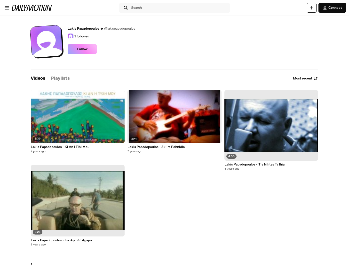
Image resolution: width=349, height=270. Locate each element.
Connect (332, 7)
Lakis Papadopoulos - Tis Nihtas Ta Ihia (254, 164)
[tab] (38, 79)
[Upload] (312, 8)
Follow (82, 49)
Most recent (305, 78)
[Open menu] (7, 8)
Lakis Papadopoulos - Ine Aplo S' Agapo (61, 240)
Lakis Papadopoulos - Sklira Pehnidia (156, 147)
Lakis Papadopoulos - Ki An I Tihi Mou (60, 147)
